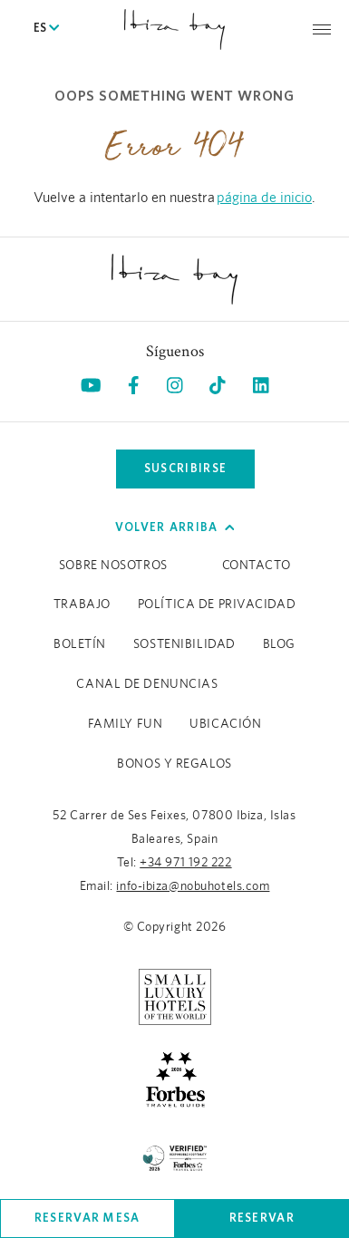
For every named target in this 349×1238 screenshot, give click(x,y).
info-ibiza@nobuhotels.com (192, 886)
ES (46, 29)
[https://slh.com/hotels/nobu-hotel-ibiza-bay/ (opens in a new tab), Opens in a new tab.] (175, 996)
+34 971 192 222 (185, 862)
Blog (279, 644)
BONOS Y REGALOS (174, 764)
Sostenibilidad (184, 644)
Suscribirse (185, 468)
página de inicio (264, 197)
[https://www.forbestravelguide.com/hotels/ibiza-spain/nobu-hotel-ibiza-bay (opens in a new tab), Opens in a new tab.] (175, 1077)
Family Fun (125, 724)
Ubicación (225, 724)
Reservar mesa (87, 1217)
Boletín (79, 644)
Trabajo (82, 604)
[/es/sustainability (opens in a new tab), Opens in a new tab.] (175, 1155)
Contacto (256, 565)
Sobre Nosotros (113, 565)
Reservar (262, 1217)
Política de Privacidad (217, 604)
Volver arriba (175, 527)
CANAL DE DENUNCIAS (147, 684)
